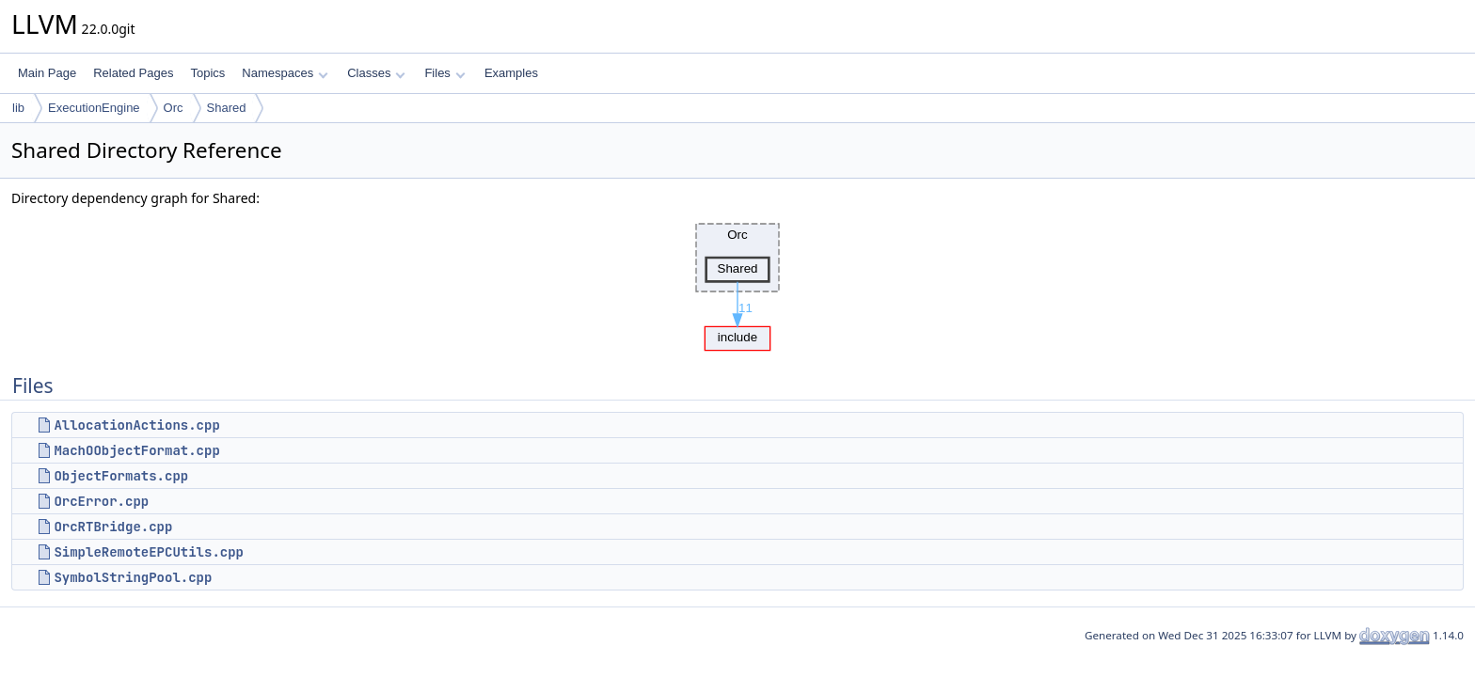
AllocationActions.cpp (136, 425)
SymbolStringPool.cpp (133, 577)
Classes (376, 73)
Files (444, 73)
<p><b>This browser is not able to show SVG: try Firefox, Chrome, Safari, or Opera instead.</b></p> (737, 282)
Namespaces (284, 73)
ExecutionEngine (94, 108)
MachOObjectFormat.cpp (136, 450)
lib (18, 108)
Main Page (47, 73)
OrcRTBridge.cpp (113, 526)
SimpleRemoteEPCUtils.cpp (149, 551)
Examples (511, 73)
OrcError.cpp (101, 501)
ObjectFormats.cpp (121, 475)
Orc (173, 108)
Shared (226, 108)
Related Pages (133, 73)
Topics (207, 73)
